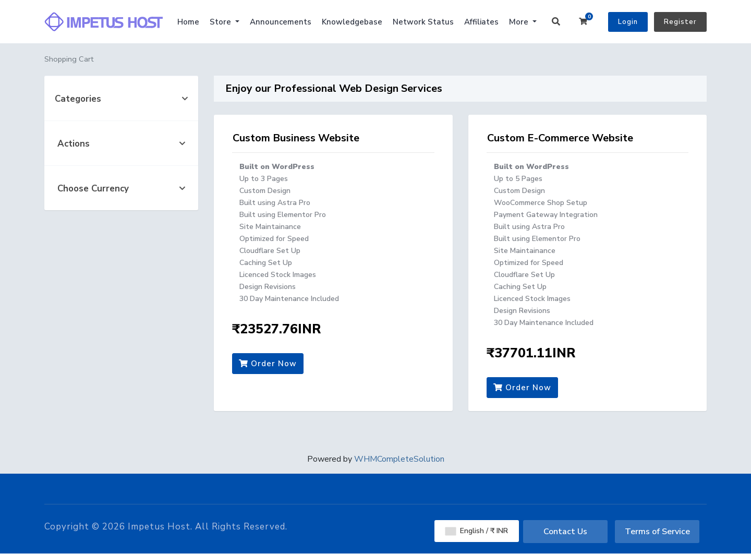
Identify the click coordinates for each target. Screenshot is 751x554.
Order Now (268, 363)
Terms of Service (657, 531)
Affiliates (481, 22)
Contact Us (565, 531)
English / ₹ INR (476, 531)
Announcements (280, 22)
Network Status (423, 22)
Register (680, 22)
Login (628, 22)
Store (221, 22)
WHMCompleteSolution (399, 459)
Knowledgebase (352, 22)
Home (188, 22)
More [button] (519, 22)
